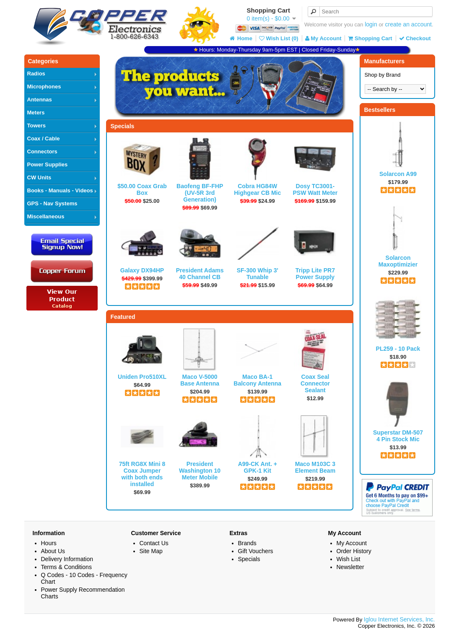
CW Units (39, 177)
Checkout (415, 38)
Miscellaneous (46, 216)
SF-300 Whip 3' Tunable (257, 273)
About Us (53, 551)
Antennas (39, 99)
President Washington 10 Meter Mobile (199, 471)
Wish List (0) (278, 38)
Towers (36, 125)
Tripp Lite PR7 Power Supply (315, 273)
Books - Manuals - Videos (60, 190)
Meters (36, 112)
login (371, 24)
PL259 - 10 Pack (398, 348)
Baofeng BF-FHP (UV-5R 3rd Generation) (199, 193)
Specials (249, 559)
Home (240, 38)
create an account (408, 24)
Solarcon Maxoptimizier (398, 261)
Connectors (42, 151)
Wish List (348, 559)
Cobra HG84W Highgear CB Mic (257, 189)
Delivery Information (67, 559)
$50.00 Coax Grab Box (142, 189)
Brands (247, 543)
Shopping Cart (370, 38)
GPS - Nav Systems (52, 203)
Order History (354, 551)
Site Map (151, 551)
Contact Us (154, 543)
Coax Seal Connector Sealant (315, 383)
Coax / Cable (43, 138)
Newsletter (350, 567)
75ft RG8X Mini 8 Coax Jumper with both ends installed (142, 474)
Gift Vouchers (255, 551)
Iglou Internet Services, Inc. (399, 619)
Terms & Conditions (66, 567)
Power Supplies (47, 164)
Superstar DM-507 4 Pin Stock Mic (398, 436)
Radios (36, 73)
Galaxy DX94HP (142, 270)
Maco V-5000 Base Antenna (199, 380)
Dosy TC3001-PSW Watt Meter (315, 189)
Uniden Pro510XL (142, 376)
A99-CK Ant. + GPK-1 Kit (257, 467)
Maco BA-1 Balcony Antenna (257, 380)
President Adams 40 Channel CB (200, 273)
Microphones (44, 86)
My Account (323, 38)
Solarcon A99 (398, 174)
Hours (49, 543)
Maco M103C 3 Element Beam (315, 467)
